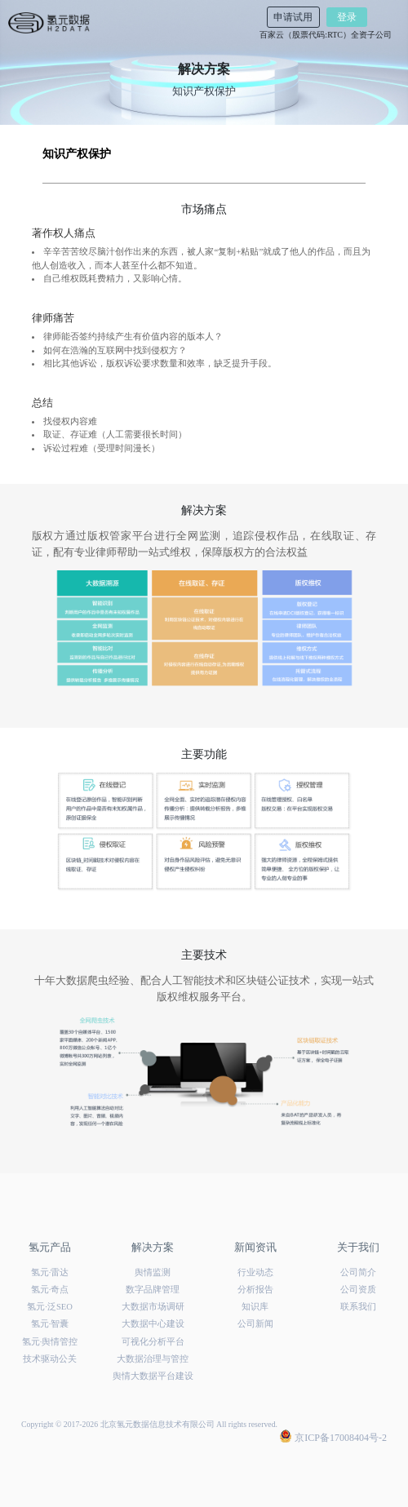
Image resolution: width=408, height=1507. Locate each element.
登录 (347, 17)
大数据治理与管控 (152, 1358)
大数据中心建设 (153, 1323)
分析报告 (255, 1289)
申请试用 (293, 17)
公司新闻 (255, 1323)
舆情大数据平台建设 (153, 1376)
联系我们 (358, 1306)
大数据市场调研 (153, 1306)
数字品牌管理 (153, 1289)
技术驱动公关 (50, 1358)
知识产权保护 (76, 154)
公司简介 (358, 1272)
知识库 (255, 1306)
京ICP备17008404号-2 (333, 1436)
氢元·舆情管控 (50, 1341)
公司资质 (358, 1289)
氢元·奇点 (50, 1289)
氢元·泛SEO (50, 1306)
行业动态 (255, 1272)
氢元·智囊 (50, 1323)
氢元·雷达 (50, 1272)
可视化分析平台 (153, 1341)
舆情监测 (153, 1272)
